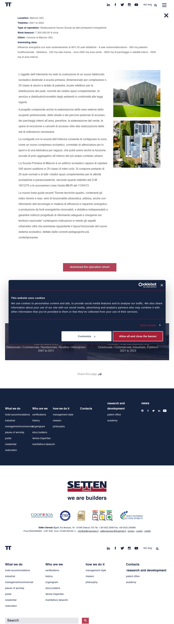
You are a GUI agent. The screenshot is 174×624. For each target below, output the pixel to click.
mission (57, 420)
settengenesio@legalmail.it (113, 531)
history (36, 420)
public (8, 438)
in (108, 4)
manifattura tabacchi (43, 444)
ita (144, 4)
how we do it (61, 408)
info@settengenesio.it (88, 531)
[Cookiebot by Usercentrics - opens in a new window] (141, 285)
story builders (39, 432)
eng (150, 4)
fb (115, 4)
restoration (11, 450)
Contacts (86, 408)
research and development (116, 406)
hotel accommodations (17, 415)
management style (63, 415)
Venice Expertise (41, 438)
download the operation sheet (89, 267)
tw (122, 4)
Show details (148, 325)
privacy (131, 531)
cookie (139, 531)
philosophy (59, 426)
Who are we (40, 408)
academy (112, 420)
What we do (12, 408)
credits (147, 531)
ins (129, 4)
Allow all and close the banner (138, 336)
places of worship (14, 432)
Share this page (87, 374)
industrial (10, 420)
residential (10, 444)
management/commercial (19, 426)
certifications (39, 415)
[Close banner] (162, 285)
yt (136, 4)
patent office (114, 415)
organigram (38, 426)
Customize (86, 336)
